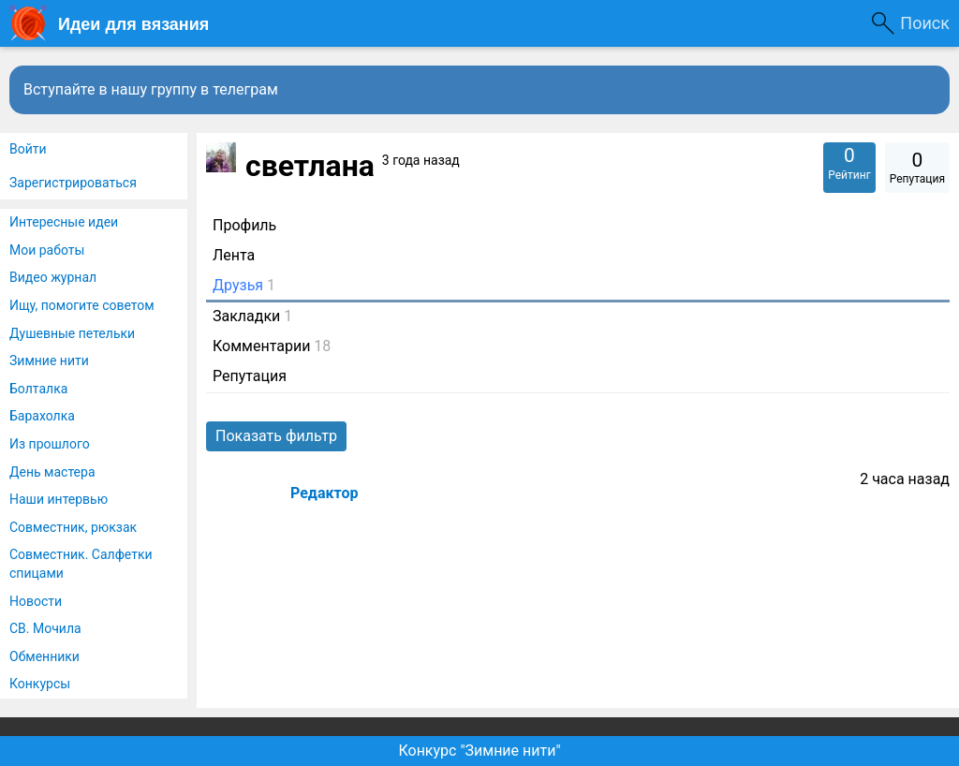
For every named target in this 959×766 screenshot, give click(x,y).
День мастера (52, 471)
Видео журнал (52, 277)
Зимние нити (49, 360)
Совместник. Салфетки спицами (81, 564)
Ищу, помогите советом (82, 305)
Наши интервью (58, 499)
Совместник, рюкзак (73, 527)
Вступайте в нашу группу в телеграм (150, 89)
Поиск (925, 23)
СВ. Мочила (45, 628)
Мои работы (46, 250)
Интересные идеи (63, 221)
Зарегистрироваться (73, 182)
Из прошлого (49, 443)
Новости (35, 601)
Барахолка (42, 415)
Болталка (38, 388)
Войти (28, 148)
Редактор (324, 493)
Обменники (44, 656)
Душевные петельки (72, 333)
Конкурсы (39, 683)
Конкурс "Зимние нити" (479, 750)
